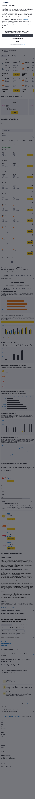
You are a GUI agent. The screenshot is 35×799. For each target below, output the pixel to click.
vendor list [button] (26, 19)
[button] (17, 35)
